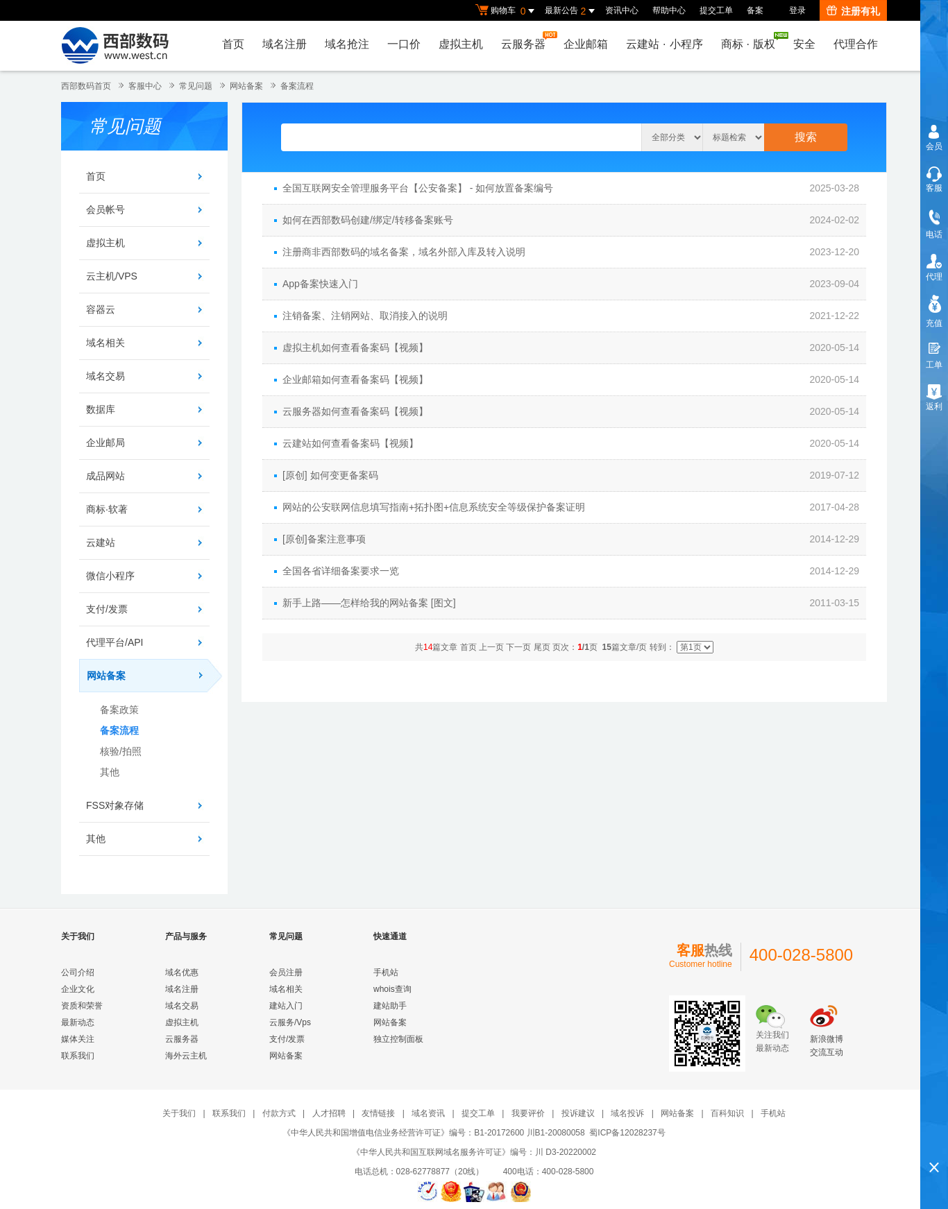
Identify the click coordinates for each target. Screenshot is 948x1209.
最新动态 (77, 1022)
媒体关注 (77, 1039)
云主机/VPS (111, 276)
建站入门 (286, 1006)
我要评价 (528, 1113)
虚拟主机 (461, 44)
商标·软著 (107, 509)
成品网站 (105, 475)
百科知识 (727, 1113)
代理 (934, 277)
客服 (934, 188)
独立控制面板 (398, 1039)
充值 (934, 323)
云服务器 (526, 40)
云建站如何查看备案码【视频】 (350, 443)
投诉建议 (578, 1113)
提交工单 (716, 10)
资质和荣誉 (82, 1006)
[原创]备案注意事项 (324, 539)
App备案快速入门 (320, 283)
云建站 (100, 542)
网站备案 (246, 86)
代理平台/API (114, 642)
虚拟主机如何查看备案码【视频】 (355, 347)
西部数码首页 (86, 86)
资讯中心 (621, 10)
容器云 (100, 309)
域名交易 (105, 375)
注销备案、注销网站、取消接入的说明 (365, 315)
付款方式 (279, 1113)
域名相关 (105, 342)
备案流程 (297, 86)
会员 (934, 146)
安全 (804, 44)
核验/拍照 (121, 751)
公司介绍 (77, 972)
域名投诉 (627, 1113)
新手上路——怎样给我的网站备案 (355, 602)
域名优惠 (181, 972)
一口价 (404, 44)
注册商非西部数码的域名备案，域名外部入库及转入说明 (403, 251)
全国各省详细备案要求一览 (340, 570)
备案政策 (119, 709)
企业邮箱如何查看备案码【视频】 (355, 379)
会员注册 (286, 972)
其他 (109, 772)
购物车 (506, 11)
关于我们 (179, 1113)
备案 (755, 10)
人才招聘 (329, 1113)
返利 (934, 406)
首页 (233, 44)
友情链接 (378, 1113)
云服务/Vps (290, 1022)
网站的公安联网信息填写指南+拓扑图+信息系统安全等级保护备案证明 (433, 507)
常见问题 (195, 86)
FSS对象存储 (115, 805)
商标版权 (751, 41)
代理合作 (855, 44)
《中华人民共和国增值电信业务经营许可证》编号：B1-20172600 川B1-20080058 (433, 1133)
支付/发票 (107, 609)
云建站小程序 (664, 44)
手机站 (385, 972)
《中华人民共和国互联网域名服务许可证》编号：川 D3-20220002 (474, 1152)
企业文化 (77, 989)
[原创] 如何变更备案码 (330, 475)
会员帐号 (105, 209)
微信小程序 (110, 575)
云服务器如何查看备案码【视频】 (355, 411)
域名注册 (284, 44)
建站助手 (390, 1006)
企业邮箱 (586, 44)
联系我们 (77, 1056)
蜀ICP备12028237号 (627, 1133)
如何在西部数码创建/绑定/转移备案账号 (367, 219)
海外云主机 (186, 1056)
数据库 (100, 409)
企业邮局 (105, 442)
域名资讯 (428, 1113)
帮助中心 (669, 10)
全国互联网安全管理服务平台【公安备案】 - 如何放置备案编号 (417, 188)
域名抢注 (347, 44)
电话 (934, 234)
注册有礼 (853, 11)
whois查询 (392, 989)
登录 (797, 10)
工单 (934, 365)
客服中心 (145, 86)
